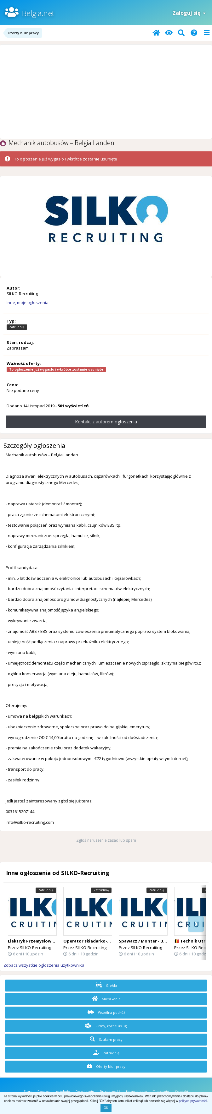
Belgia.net (38, 13)
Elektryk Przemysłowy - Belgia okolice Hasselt (56, 941)
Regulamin (85, 1092)
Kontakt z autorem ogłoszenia (106, 422)
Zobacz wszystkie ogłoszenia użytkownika (43, 965)
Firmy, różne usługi (106, 1025)
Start (28, 1092)
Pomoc (43, 1092)
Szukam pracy (106, 1039)
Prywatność (110, 1092)
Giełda (106, 985)
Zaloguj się (189, 12)
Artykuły (63, 1092)
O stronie (160, 1092)
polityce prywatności (193, 1101)
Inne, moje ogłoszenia (28, 302)
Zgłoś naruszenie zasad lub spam (106, 840)
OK (106, 1108)
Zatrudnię (106, 1052)
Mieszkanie (106, 998)
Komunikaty (136, 1092)
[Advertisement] (106, 92)
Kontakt (181, 1092)
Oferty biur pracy (106, 1066)
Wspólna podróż (106, 1012)
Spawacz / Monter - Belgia (146, 941)
